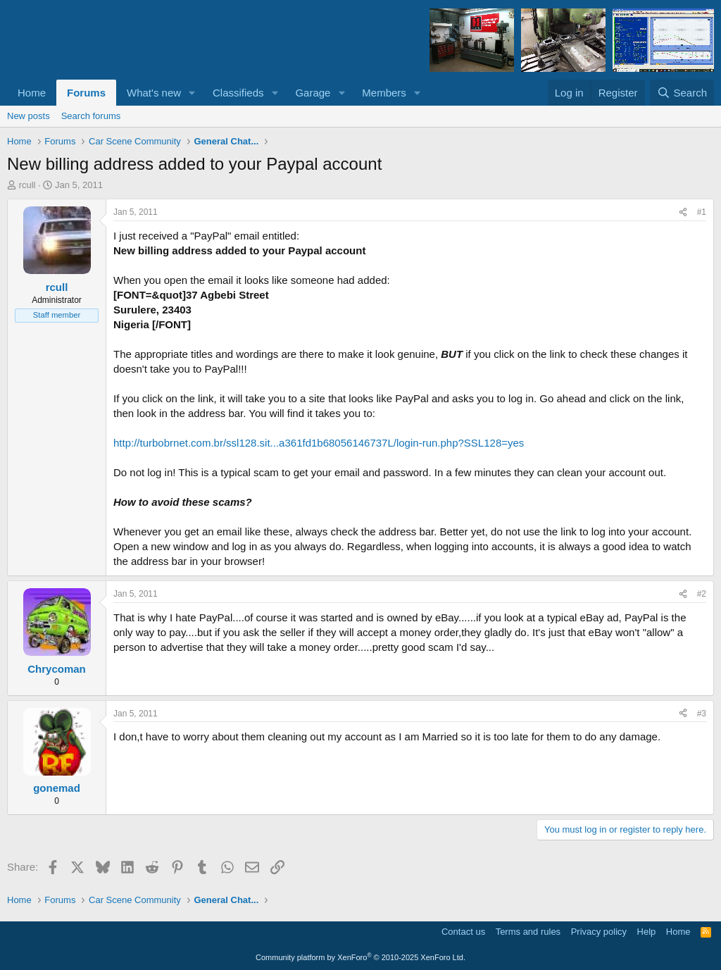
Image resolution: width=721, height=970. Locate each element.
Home (32, 93)
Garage (312, 93)
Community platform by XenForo (360, 957)
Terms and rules (528, 931)
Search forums (91, 116)
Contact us (463, 931)
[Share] (683, 212)
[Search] (682, 93)
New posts (28, 116)
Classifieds (238, 93)
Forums (86, 93)
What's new (154, 93)
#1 (701, 212)
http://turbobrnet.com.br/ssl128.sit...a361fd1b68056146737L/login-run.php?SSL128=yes (318, 443)
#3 (701, 714)
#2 (701, 594)
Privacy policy (599, 931)
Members (384, 93)
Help (646, 931)
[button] (192, 93)
